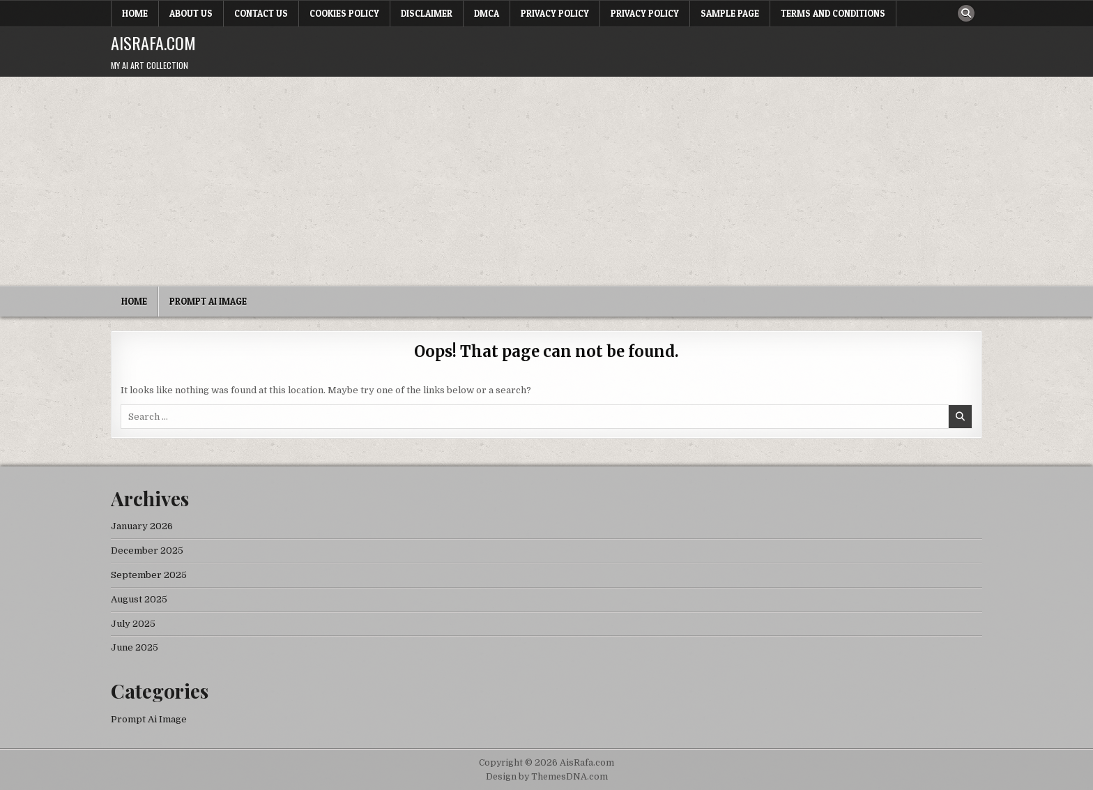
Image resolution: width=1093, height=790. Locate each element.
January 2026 (142, 526)
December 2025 (147, 550)
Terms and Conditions (833, 13)
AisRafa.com (153, 42)
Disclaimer (426, 13)
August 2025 (139, 599)
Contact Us (261, 13)
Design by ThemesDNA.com (547, 777)
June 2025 (134, 647)
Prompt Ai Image (208, 301)
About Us (191, 13)
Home (135, 13)
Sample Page (730, 13)
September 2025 (149, 575)
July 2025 (133, 623)
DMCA (486, 13)
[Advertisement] (546, 181)
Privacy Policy (555, 13)
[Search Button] (966, 13)
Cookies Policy (344, 13)
